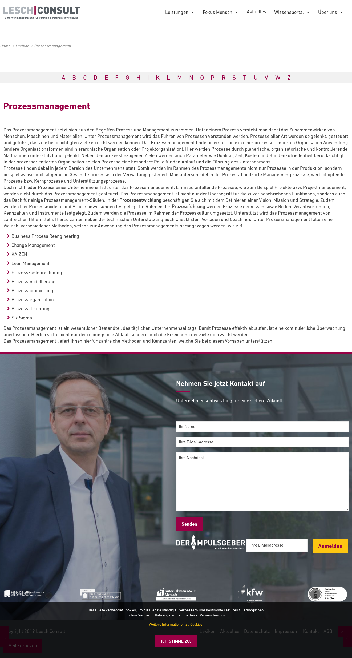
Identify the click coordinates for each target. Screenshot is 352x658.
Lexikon (22, 45)
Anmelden (330, 546)
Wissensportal (292, 12)
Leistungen (180, 12)
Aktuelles (256, 11)
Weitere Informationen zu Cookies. (176, 624)
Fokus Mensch (221, 12)
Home (5, 45)
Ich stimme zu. (176, 641)
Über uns (330, 12)
